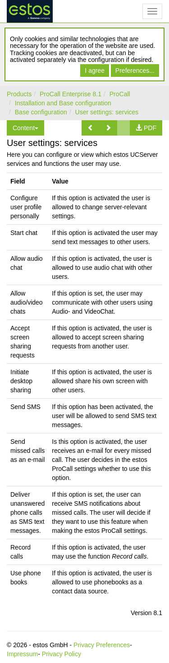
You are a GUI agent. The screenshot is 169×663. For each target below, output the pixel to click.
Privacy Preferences (101, 645)
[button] (91, 128)
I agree (95, 70)
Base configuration (41, 112)
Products (19, 94)
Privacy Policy (61, 654)
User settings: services (107, 112)
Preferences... (135, 70)
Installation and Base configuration (63, 103)
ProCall (120, 94)
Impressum (22, 654)
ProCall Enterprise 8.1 (70, 94)
